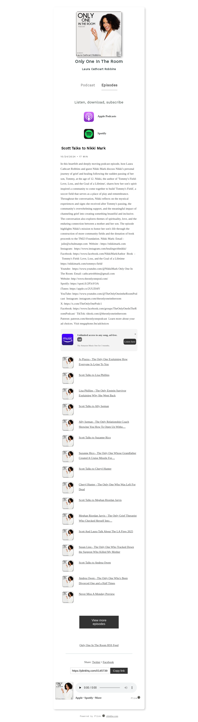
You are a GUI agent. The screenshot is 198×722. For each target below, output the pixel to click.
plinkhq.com (112, 716)
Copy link (119, 670)
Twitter (96, 662)
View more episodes (99, 622)
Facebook (108, 662)
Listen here (129, 341)
